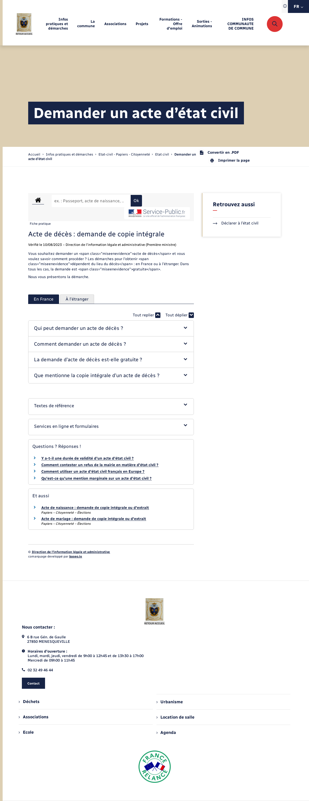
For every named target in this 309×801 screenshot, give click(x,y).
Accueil (34, 154)
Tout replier (146, 315)
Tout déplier (179, 315)
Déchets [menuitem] (29, 701)
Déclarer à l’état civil (235, 223)
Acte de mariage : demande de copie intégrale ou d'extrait (93, 519)
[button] (111, 328)
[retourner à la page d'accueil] (24, 24)
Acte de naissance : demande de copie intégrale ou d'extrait (95, 507)
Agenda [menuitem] (166, 732)
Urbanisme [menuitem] (169, 701)
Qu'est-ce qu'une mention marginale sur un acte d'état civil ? (96, 478)
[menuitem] (55, 24)
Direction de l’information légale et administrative (71, 552)
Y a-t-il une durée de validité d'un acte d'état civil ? (87, 458)
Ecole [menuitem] (26, 732)
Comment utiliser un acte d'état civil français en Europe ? (92, 471)
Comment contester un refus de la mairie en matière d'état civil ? (99, 465)
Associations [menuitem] (33, 716)
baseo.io (75, 556)
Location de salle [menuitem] (175, 717)
